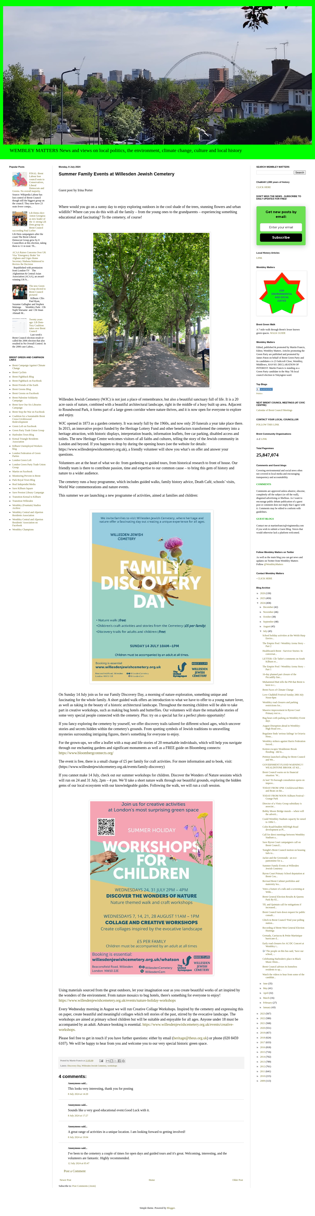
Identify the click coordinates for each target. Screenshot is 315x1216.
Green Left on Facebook (24, 426)
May (265, 988)
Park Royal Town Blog (23, 480)
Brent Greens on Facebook (25, 393)
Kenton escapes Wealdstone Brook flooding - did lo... (279, 750)
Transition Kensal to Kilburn (26, 496)
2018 (263, 1037)
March (266, 997)
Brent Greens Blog (21, 389)
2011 (263, 1071)
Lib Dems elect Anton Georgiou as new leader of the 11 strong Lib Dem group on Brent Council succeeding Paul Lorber (29, 221)
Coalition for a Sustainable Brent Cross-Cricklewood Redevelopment (28, 419)
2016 (263, 1047)
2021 (263, 1023)
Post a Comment (75, 1171)
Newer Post (65, 1180)
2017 (263, 1042)
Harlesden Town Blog (23, 434)
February (268, 1002)
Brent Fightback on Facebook (27, 380)
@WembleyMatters (273, 564)
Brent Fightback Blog (23, 376)
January (267, 1007)
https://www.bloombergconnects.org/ (86, 753)
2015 (263, 1052)
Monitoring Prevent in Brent (26, 475)
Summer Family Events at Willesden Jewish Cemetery (280, 867)
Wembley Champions (23, 529)
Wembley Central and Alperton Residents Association (27, 514)
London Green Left (22, 460)
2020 (263, 1028)
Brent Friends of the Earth (25, 385)
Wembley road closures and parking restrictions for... (280, 704)
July (265, 631)
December (268, 607)
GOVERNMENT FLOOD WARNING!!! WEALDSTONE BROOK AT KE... (282, 766)
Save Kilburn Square (22, 488)
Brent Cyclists (19, 372)
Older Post (237, 1180)
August (267, 626)
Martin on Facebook (22, 471)
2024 (263, 603)
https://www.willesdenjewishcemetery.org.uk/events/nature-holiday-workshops (117, 1000)
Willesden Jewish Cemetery (94, 1065)
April (266, 993)
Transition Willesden (22, 500)
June (265, 983)
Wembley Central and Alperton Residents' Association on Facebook (27, 522)
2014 (263, 1056)
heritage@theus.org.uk (190, 1038)
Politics (259, 393)
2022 (263, 1018)
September (268, 621)
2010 (263, 1076)
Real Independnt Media (24, 484)
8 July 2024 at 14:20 (78, 1094)
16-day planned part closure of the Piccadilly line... (279, 676)
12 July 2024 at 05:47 (78, 1163)
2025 (263, 598)
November (268, 612)
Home (152, 1180)
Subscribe (281, 237)
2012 (263, 1066)
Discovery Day (73, 1065)
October (267, 616)
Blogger (171, 1208)
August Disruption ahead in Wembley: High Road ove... (281, 727)
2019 (263, 1032)
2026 (263, 593)
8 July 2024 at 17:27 (78, 1115)
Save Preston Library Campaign (28, 492)
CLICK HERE (263, 187)
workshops (112, 1065)
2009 (263, 1080)
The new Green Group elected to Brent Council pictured (37, 290)
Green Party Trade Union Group (28, 430)
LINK (259, 258)
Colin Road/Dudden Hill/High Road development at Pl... (280, 828)
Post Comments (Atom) (84, 1186)
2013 (263, 1061)
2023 (263, 1013)
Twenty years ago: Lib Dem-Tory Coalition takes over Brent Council (37, 325)
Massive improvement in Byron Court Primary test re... (281, 711)
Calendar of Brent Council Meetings (274, 410)
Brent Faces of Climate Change (278, 689)
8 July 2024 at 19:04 (78, 1137)
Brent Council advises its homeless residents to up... (279, 968)
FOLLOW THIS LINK (267, 424)
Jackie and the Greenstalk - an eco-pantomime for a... (279, 859)
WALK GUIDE (278, 333)
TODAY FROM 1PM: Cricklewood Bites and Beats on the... (283, 789)
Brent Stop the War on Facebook (28, 411)
